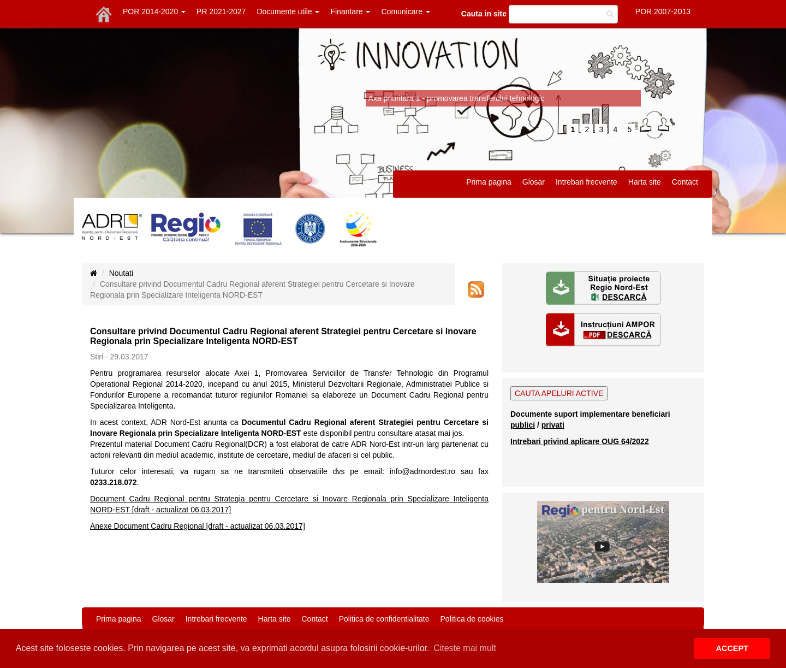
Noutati (121, 273)
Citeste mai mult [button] (464, 648)
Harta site (644, 182)
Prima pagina (488, 182)
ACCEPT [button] (732, 648)
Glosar (533, 182)
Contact (685, 182)
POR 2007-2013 (662, 11)
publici (522, 425)
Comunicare (405, 11)
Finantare (350, 11)
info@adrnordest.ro (422, 471)
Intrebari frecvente (586, 182)
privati (552, 425)
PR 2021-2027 (221, 11)
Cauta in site (484, 13)
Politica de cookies (472, 618)
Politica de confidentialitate (384, 618)
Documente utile (288, 11)
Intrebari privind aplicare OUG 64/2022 (579, 441)
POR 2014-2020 (154, 11)
